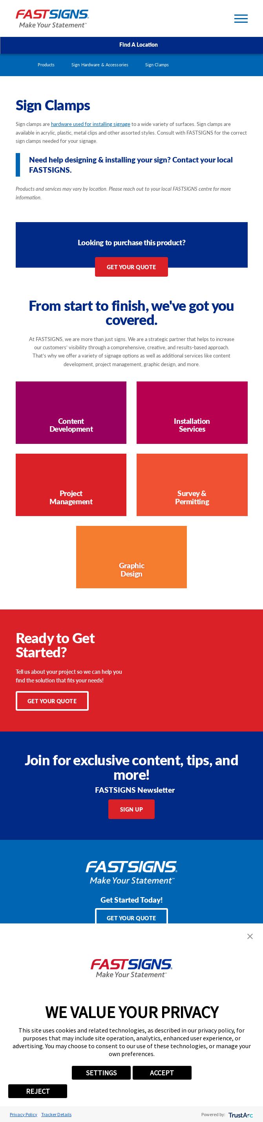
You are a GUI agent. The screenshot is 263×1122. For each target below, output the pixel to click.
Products (46, 65)
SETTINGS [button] (101, 1072)
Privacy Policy (23, 1114)
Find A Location (132, 45)
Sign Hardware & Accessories (99, 65)
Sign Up (131, 809)
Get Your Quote (131, 267)
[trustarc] (240, 1114)
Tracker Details (56, 1114)
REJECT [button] (38, 1091)
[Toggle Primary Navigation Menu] (241, 18)
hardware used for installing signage (90, 124)
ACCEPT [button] (162, 1072)
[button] (250, 936)
